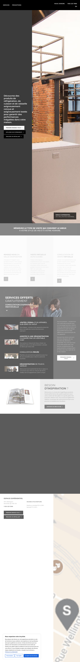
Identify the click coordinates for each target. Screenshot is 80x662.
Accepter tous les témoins (31, 655)
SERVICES (6, 5)
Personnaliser (9, 655)
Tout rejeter (19, 655)
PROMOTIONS (16, 5)
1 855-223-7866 (72, 3)
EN (76, 6)
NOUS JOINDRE (59, 3)
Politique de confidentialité (11, 652)
